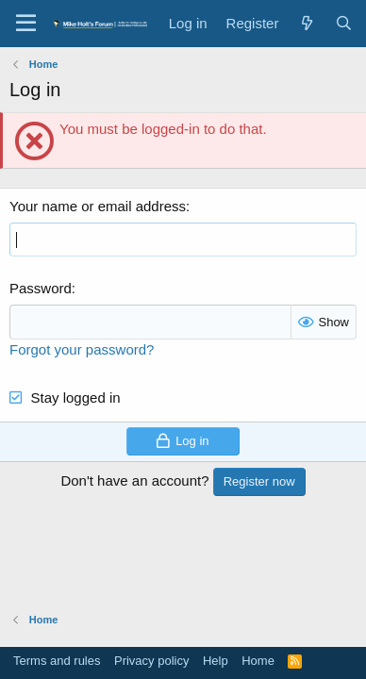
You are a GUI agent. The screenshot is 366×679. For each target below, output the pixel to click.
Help (215, 661)
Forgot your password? (81, 349)
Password (40, 288)
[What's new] (306, 23)
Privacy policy (151, 661)
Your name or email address (97, 206)
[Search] (343, 23)
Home (257, 661)
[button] (26, 23)
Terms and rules (56, 661)
